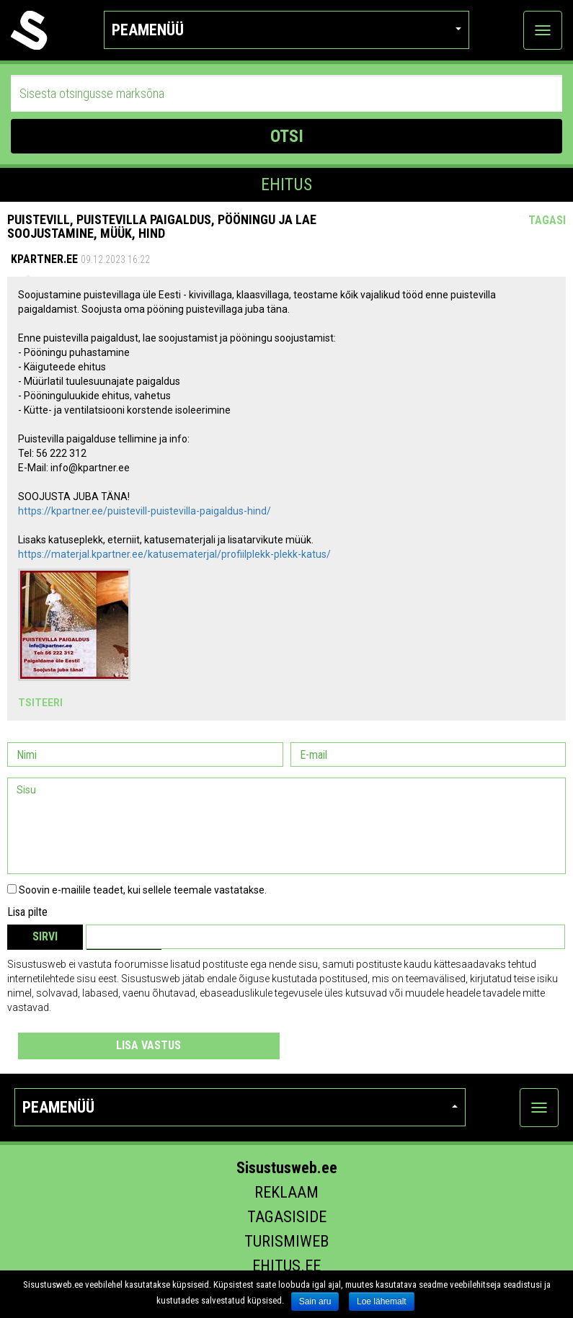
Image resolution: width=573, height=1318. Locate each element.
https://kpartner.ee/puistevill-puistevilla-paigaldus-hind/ (144, 511)
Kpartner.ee (44, 259)
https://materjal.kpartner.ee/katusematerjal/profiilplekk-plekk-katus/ (174, 554)
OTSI (286, 136)
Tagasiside (287, 1217)
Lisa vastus (148, 1045)
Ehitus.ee (286, 1266)
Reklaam (286, 1192)
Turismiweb (286, 1241)
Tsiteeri (40, 702)
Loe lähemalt (382, 1301)
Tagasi (547, 220)
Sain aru (315, 1301)
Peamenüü (286, 30)
